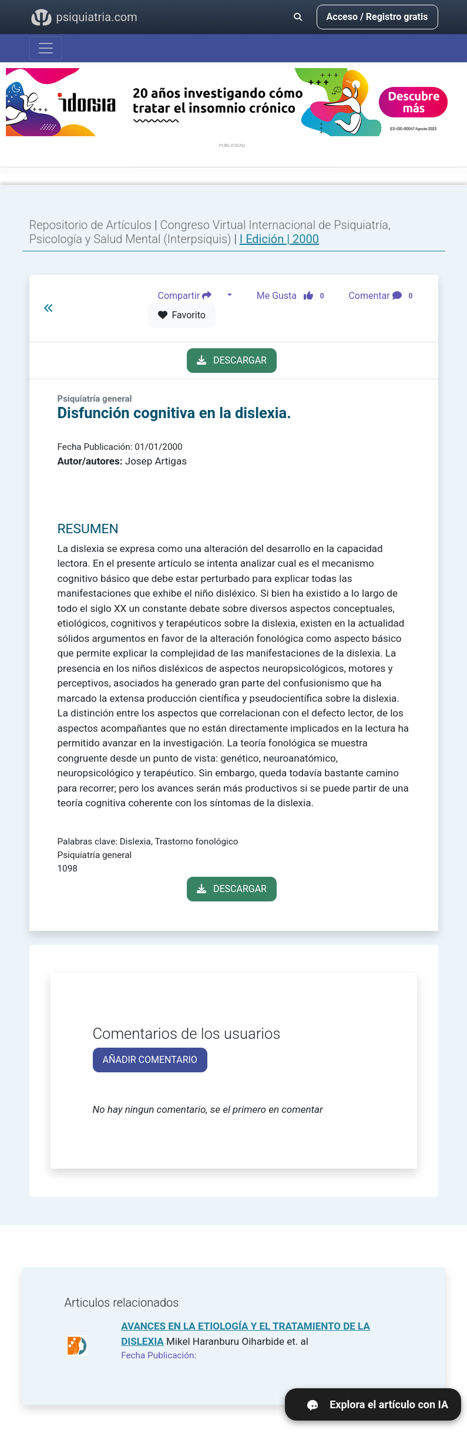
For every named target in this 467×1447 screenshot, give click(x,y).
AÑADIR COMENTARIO (150, 1059)
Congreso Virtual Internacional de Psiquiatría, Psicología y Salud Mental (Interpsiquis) (210, 232)
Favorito (182, 315)
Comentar (382, 295)
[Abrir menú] (45, 48)
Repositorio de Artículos (90, 225)
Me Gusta (294, 295)
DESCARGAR (232, 360)
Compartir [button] (191, 295)
